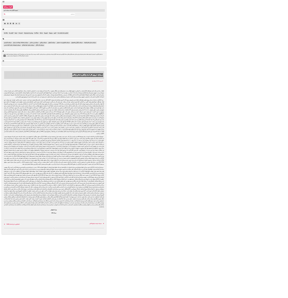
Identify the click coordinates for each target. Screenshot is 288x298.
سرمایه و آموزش (51, 43)
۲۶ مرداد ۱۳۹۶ (100, 81)
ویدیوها (50, 33)
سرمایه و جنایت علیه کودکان (28, 45)
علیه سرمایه (8, 7)
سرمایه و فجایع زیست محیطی (63, 43)
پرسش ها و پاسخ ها (28, 33)
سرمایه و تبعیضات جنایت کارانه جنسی (12, 45)
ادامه (4, 56)
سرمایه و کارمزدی (8, 43)
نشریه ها (21, 33)
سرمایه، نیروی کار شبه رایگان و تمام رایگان (84, 75)
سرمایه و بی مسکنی (34, 43)
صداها (41, 33)
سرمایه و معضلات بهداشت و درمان (20, 43)
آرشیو (55, 33)
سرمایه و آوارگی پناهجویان (77, 43)
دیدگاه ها (36, 33)
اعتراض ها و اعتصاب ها (63, 33)
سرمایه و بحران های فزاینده (90, 43)
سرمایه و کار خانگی (40, 45)
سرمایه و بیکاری (43, 43)
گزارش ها (11, 33)
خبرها (16, 33)
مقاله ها (6, 33)
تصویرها (46, 33)
